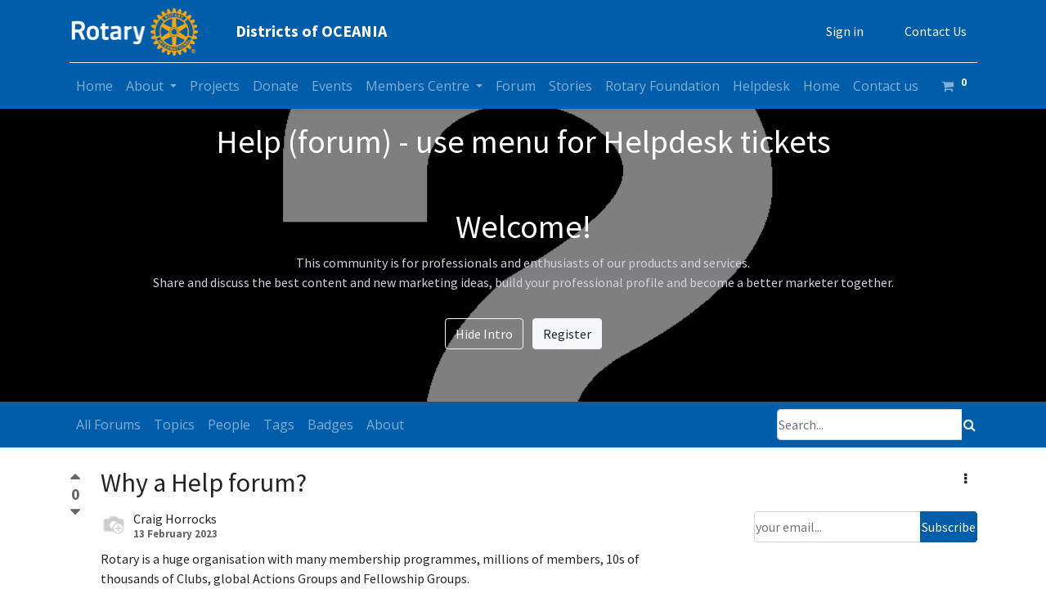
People (229, 425)
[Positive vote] (75, 479)
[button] (965, 478)
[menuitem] (94, 86)
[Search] (969, 424)
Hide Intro (484, 334)
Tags (278, 425)
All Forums (108, 425)
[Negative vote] (75, 512)
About (385, 425)
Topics (174, 425)
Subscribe (949, 527)
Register (567, 334)
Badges (330, 425)
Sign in (845, 31)
